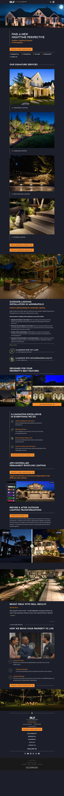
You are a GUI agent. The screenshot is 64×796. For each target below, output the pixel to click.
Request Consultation (32, 729)
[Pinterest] (39, 753)
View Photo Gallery (19, 516)
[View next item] (53, 621)
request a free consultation (22, 685)
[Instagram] (30, 753)
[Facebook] (25, 753)
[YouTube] (28, 753)
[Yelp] (33, 753)
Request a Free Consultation (21, 49)
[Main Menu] (53, 2)
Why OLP (32, 742)
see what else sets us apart (22, 455)
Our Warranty (32, 733)
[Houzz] (36, 753)
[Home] (18, 2)
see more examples (47, 404)
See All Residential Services (21, 245)
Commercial (32, 739)
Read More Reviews (16, 624)
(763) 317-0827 (37, 724)
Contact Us (32, 745)
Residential (32, 736)
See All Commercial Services (21, 250)
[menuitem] (24, 764)
